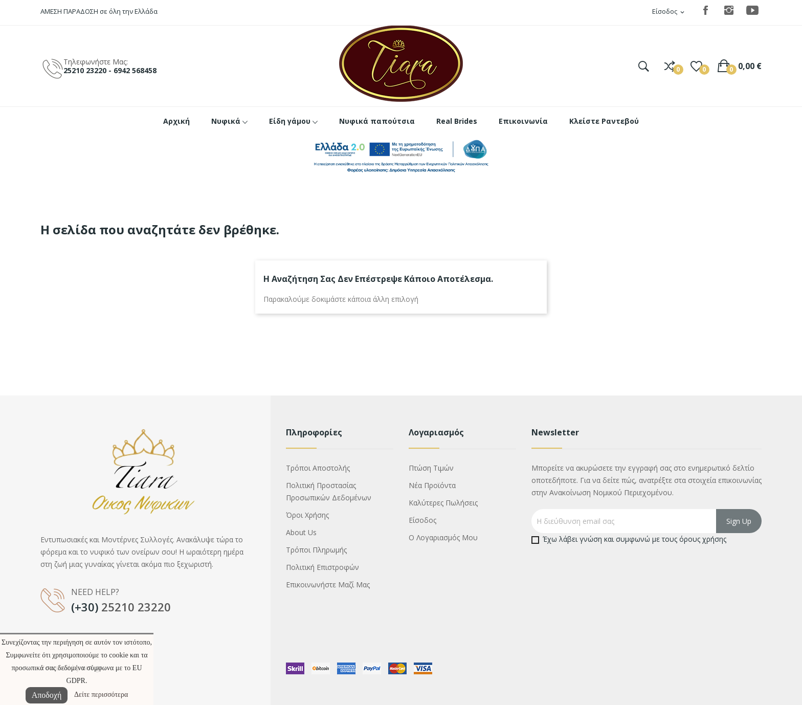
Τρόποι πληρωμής (316, 550)
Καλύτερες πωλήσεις (443, 503)
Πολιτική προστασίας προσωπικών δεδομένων (328, 491)
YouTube (752, 10)
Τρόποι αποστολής (318, 468)
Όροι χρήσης (307, 515)
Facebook (705, 10)
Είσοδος (422, 520)
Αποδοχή (47, 695)
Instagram (729, 10)
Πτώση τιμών (431, 468)
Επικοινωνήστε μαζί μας (328, 584)
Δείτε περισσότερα (101, 694)
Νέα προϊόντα (432, 485)
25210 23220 (136, 606)
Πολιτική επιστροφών (322, 567)
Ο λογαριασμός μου (443, 537)
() (696, 66)
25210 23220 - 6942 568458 (110, 70)
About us (301, 532)
